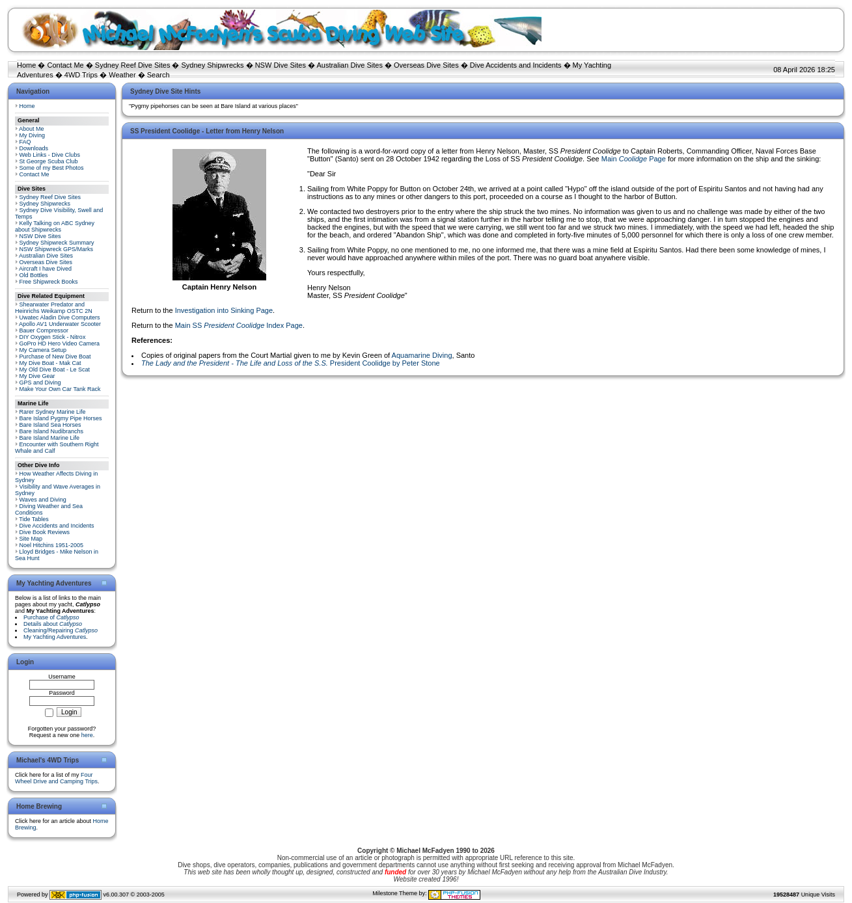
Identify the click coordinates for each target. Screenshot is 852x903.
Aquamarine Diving (422, 355)
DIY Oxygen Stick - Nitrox (53, 337)
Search (158, 75)
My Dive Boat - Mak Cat (50, 363)
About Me (31, 129)
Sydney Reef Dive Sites (133, 65)
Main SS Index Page (239, 325)
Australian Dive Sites (349, 65)
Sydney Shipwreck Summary (57, 242)
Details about (52, 624)
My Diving (33, 135)
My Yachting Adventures (54, 637)
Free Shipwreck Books (49, 281)
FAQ (25, 142)
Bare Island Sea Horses (50, 425)
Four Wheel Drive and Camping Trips (56, 778)
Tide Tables (34, 519)
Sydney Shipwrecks (213, 65)
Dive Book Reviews (45, 532)
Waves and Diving (43, 499)
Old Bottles (34, 275)
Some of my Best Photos (52, 168)
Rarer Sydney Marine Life (53, 412)
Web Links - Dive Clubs (50, 155)
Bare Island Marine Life (50, 438)
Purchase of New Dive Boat (55, 356)
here (87, 735)
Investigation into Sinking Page (224, 310)
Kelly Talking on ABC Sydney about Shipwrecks (54, 226)
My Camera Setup (43, 350)
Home (26, 65)
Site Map (31, 538)
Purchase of (51, 617)
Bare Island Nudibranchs (52, 431)
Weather (122, 75)
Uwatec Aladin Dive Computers (60, 317)
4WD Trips (81, 75)
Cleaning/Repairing (60, 630)
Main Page (633, 159)
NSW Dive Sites (280, 65)
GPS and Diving (40, 382)
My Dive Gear (37, 376)
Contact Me (65, 65)
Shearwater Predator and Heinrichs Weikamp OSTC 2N (53, 307)
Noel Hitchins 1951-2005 (52, 545)
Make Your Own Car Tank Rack (60, 389)
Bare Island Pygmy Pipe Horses (61, 418)
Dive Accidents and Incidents (516, 65)
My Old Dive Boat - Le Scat (55, 369)
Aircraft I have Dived (45, 268)
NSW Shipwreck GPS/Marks (57, 249)
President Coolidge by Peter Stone (290, 363)
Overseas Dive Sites (426, 65)
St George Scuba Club (49, 161)
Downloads (34, 148)
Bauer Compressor (44, 330)
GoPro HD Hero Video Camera (60, 343)
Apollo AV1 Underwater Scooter (60, 324)
